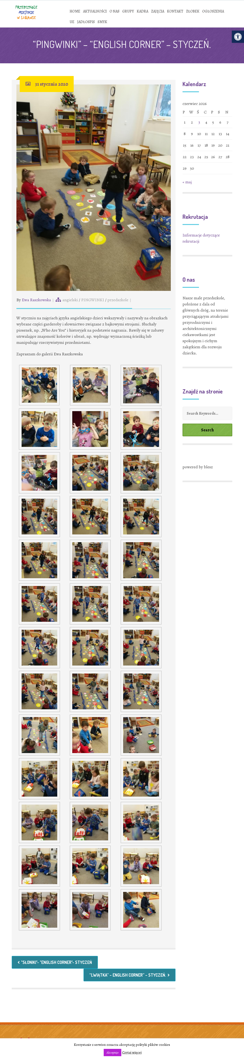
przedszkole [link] (117, 300)
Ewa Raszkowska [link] (36, 300)
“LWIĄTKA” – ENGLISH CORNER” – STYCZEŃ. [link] (129, 975)
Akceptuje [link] (112, 1053)
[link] (238, 37)
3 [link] (199, 122)
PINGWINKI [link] (92, 300)
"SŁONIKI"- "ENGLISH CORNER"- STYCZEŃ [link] (55, 962)
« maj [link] (187, 182)
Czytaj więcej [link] (132, 1052)
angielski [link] (70, 300)
